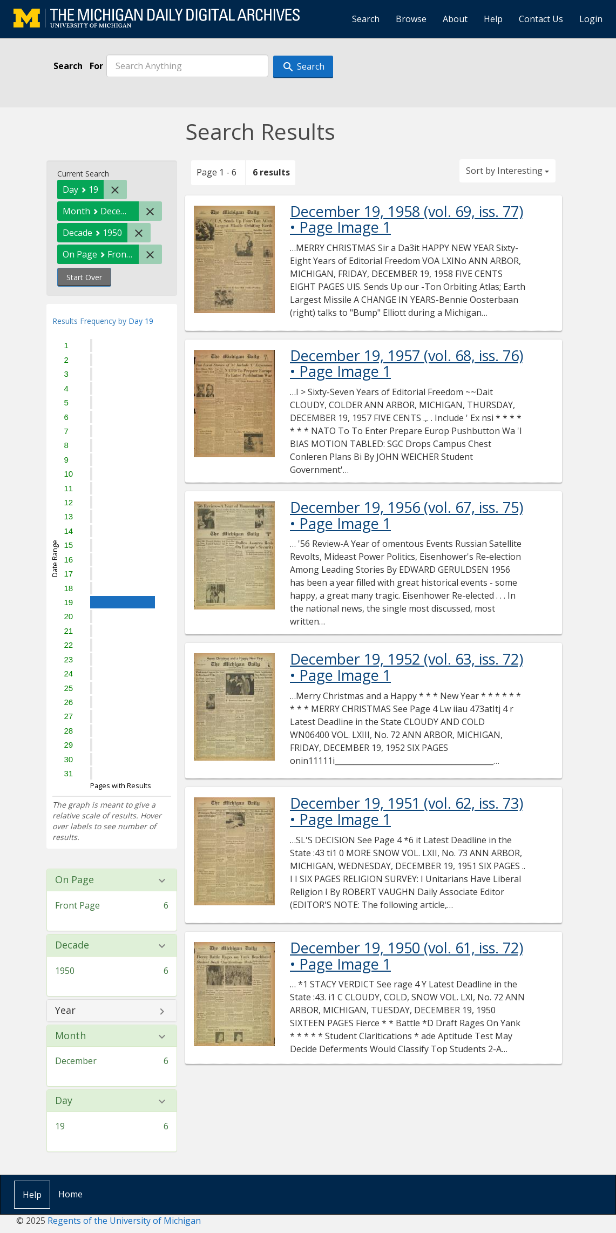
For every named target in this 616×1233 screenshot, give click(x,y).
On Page (74, 880)
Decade (72, 945)
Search (366, 19)
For (96, 66)
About (455, 19)
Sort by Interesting (507, 171)
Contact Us (541, 19)
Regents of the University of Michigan (124, 1221)
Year (65, 1010)
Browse (411, 19)
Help (493, 19)
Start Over (84, 277)
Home (70, 1194)
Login (591, 19)
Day (63, 1100)
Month (70, 1036)
